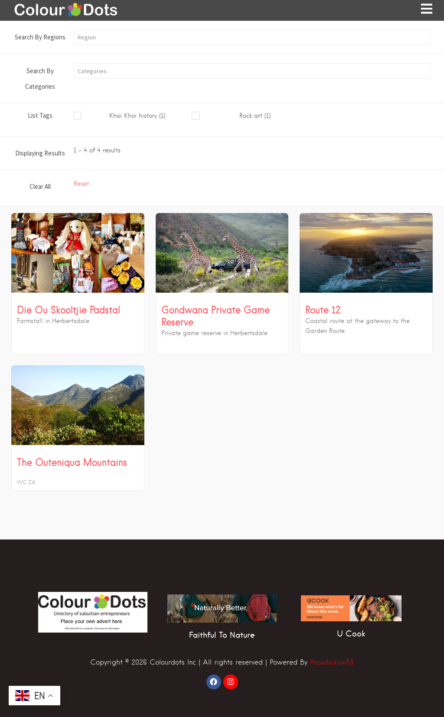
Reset (81, 183)
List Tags (40, 115)
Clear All (40, 186)
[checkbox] (133, 116)
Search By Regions (40, 37)
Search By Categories (40, 78)
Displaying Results (40, 153)
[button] (252, 37)
